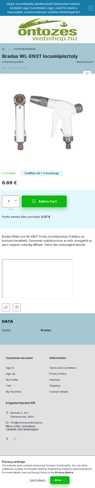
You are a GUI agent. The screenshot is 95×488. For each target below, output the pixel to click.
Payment (54, 379)
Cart (8, 385)
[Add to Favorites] (87, 73)
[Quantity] (8, 201)
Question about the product (17, 307)
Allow (57, 480)
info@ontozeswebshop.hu (26, 422)
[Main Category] (3, 49)
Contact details (58, 391)
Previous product (14, 61)
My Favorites (13, 391)
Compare (6, 307)
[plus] (15, 198)
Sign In (10, 367)
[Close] (90, 8)
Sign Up (10, 373)
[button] (47, 121)
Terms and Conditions (63, 367)
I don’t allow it (37, 480)
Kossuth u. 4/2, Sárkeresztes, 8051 (22, 414)
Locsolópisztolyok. (25, 48)
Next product (84, 61)
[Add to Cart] (44, 201)
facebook (7, 439)
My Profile (12, 379)
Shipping (54, 385)
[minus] (15, 204)
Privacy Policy (58, 373)
